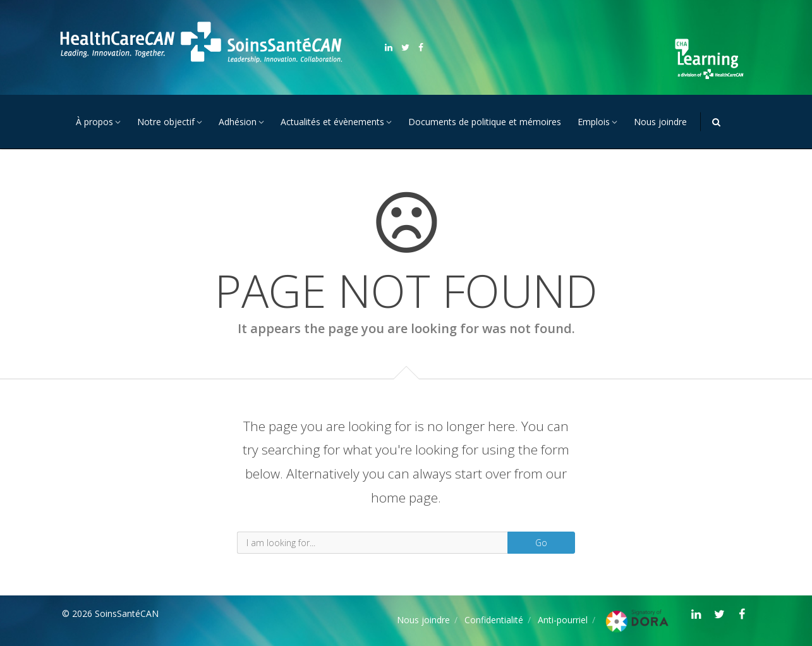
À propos (94, 122)
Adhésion (238, 122)
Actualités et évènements (332, 122)
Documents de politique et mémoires (484, 122)
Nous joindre (660, 122)
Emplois (594, 122)
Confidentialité (493, 620)
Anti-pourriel (563, 620)
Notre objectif (166, 122)
